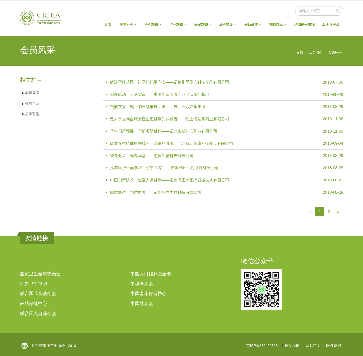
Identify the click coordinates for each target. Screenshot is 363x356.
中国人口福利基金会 (150, 273)
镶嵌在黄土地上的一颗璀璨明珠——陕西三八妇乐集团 (157, 106)
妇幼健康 (251, 25)
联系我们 (333, 346)
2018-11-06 (333, 119)
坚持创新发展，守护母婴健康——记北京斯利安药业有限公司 (163, 131)
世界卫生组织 (33, 283)
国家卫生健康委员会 (40, 273)
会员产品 (32, 103)
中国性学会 (141, 303)
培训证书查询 (304, 25)
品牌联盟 (32, 114)
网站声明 (313, 346)
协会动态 (151, 25)
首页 (108, 25)
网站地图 (292, 346)
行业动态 (176, 25)
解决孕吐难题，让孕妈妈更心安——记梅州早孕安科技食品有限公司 (169, 82)
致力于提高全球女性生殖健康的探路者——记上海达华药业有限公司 (169, 119)
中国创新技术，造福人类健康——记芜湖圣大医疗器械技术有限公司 (169, 180)
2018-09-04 (333, 143)
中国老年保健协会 (148, 293)
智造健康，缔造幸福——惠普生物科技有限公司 (151, 155)
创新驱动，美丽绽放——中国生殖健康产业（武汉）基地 (159, 94)
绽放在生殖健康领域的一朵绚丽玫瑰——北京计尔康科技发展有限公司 (171, 143)
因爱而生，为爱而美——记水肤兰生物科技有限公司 (155, 192)
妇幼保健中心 (33, 303)
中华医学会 (141, 283)
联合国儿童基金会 (38, 293)
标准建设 (226, 25)
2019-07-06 (333, 82)
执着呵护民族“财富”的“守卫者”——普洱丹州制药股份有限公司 (164, 167)
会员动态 (201, 25)
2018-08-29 (333, 94)
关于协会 (126, 25)
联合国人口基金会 (38, 313)
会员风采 (335, 52)
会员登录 (330, 25)
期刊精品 (276, 25)
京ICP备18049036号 (262, 346)
